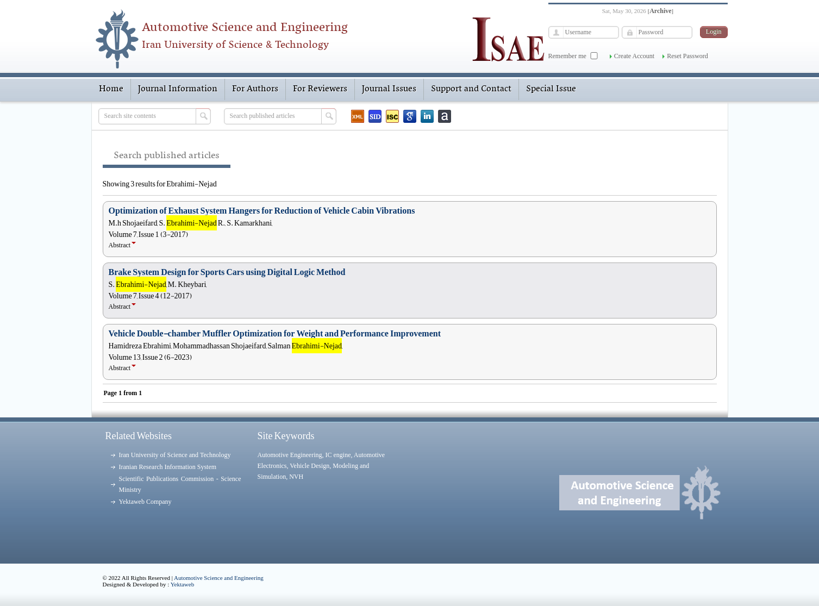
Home (111, 89)
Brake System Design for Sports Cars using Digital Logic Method (227, 272)
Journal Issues (389, 89)
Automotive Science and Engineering (219, 577)
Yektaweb (183, 584)
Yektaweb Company (145, 501)
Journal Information (177, 89)
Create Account (634, 56)
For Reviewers (320, 89)
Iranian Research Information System (168, 467)
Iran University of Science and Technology (175, 455)
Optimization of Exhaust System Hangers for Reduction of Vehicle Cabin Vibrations (262, 211)
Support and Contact (471, 89)
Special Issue (551, 89)
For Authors (255, 89)
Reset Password (687, 56)
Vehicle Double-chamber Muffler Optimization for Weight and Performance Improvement (275, 333)
